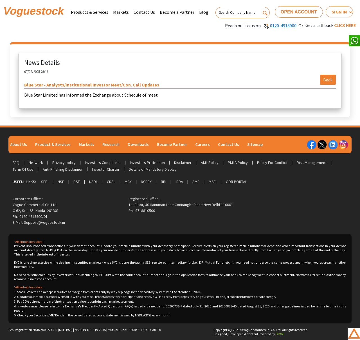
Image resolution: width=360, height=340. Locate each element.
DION (280, 334)
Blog (203, 12)
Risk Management (312, 162)
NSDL (93, 181)
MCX (128, 181)
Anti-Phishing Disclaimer (63, 169)
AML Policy (210, 162)
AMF (195, 181)
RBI (163, 181)
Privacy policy (64, 162)
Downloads (138, 144)
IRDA (179, 181)
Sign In (339, 12)
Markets (121, 12)
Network (36, 162)
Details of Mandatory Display (153, 169)
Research (111, 144)
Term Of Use (23, 169)
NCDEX (146, 181)
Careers (202, 144)
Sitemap (255, 144)
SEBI (44, 181)
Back (327, 80)
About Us (18, 144)
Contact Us (144, 12)
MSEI (213, 181)
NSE (61, 181)
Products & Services (89, 12)
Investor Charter (106, 169)
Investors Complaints (103, 162)
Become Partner (172, 144)
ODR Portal (236, 181)
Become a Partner (177, 12)
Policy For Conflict (272, 162)
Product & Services (53, 144)
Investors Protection (147, 162)
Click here (345, 25)
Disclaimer (183, 162)
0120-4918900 (283, 25)
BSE (76, 181)
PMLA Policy (238, 162)
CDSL (111, 181)
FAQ (16, 162)
